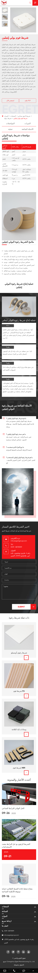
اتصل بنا (5, 926)
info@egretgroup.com (10, 935)
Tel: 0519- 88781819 (16, 545)
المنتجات (13, 117)
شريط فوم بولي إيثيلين (20, 119)
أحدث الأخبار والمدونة (19, 780)
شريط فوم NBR (19, 769)
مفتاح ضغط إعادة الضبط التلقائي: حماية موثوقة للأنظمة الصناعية (17, 891)
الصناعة (5, 911)
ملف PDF (28, 100)
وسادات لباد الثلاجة (19, 730)
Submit (27, 607)
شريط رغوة (7, 119)
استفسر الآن (10, 100)
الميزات (28, 124)
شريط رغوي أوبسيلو (19, 654)
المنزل (6, 117)
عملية (10, 130)
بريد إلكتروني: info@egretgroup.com (19, 539)
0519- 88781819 (8, 931)
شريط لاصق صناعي (24, 117)
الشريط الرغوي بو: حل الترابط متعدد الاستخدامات (16, 846)
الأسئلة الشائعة (27, 130)
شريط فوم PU (19, 692)
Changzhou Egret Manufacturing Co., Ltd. (21, 961)
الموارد (4, 916)
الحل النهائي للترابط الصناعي (13, 809)
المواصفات (10, 124)
